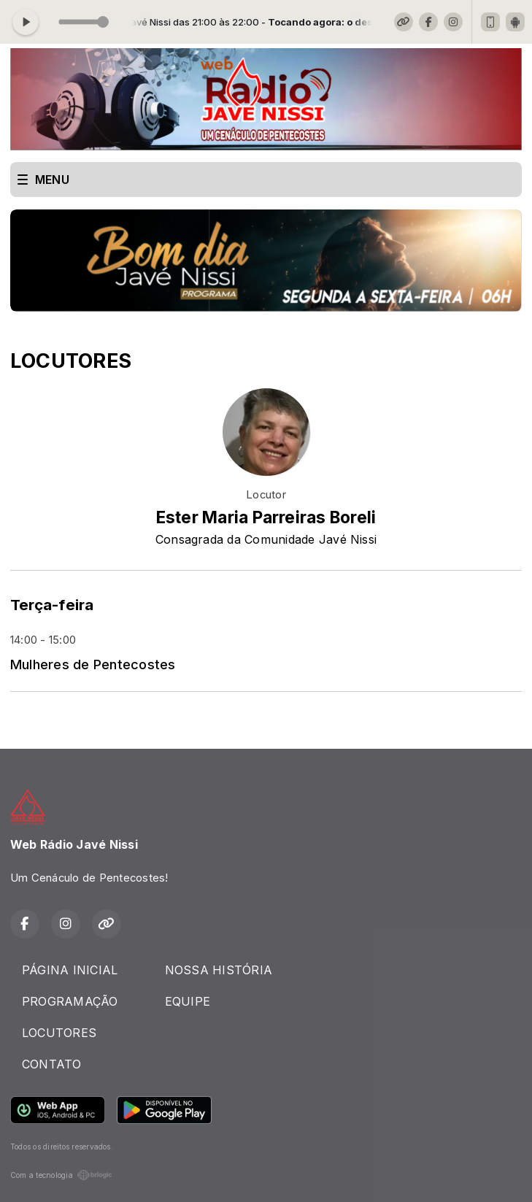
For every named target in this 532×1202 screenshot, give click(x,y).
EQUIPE (187, 1001)
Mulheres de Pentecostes (93, 664)
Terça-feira (52, 605)
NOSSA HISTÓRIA (218, 970)
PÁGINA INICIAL (69, 970)
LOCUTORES (59, 1032)
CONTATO (52, 1064)
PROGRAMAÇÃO (70, 1001)
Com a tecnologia (61, 1175)
